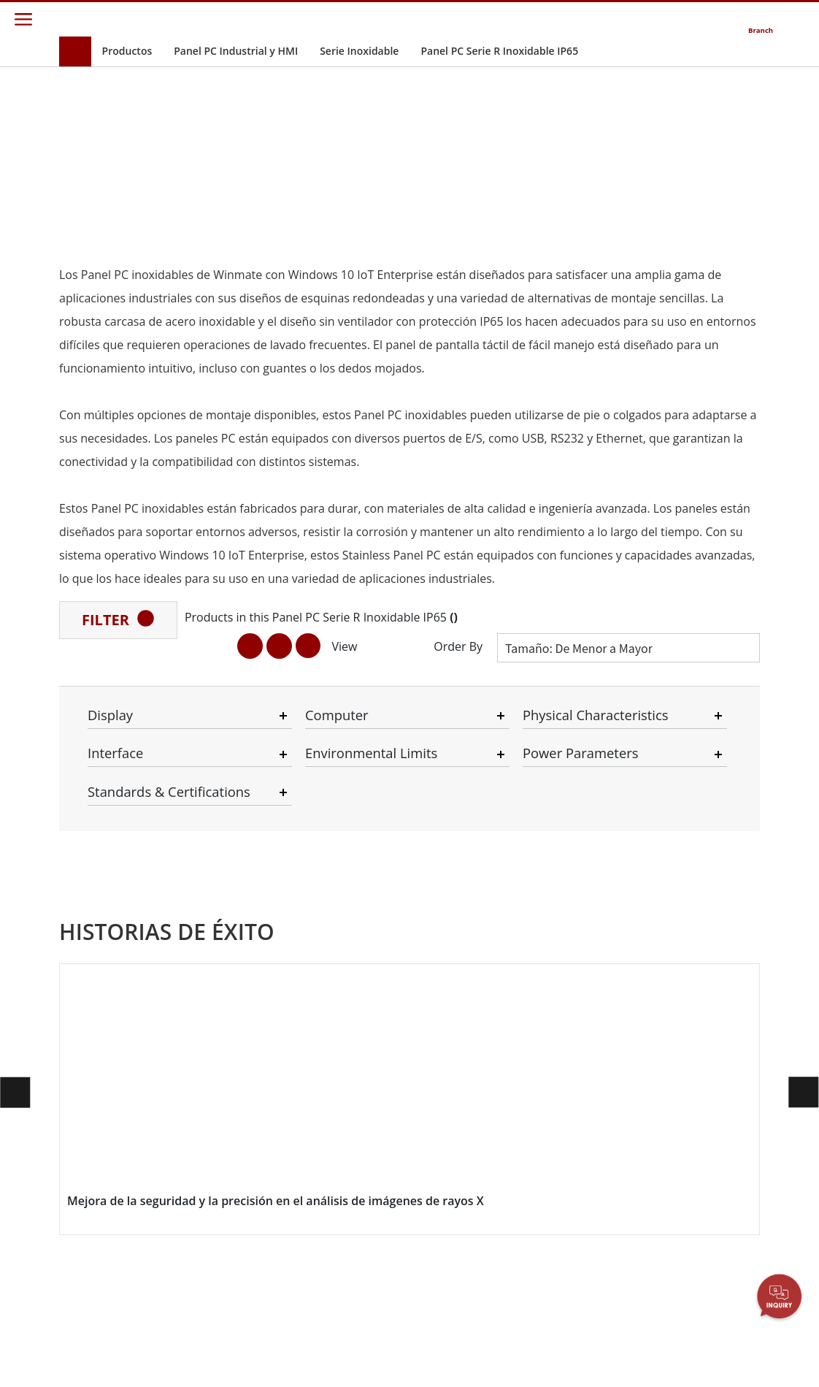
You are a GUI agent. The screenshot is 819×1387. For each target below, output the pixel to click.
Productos (127, 51)
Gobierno (209, 1238)
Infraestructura (222, 1146)
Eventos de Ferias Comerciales (695, 951)
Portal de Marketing (466, 956)
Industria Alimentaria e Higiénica (218, 1039)
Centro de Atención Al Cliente (465, 923)
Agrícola (206, 999)
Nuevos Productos (697, 877)
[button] (390, 778)
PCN (664, 917)
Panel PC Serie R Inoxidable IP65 (499, 51)
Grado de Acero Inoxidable (106, 1103)
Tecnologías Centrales (682, 1030)
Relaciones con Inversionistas (338, 897)
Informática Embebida (96, 984)
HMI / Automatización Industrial (223, 974)
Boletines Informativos (683, 897)
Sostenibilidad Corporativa (336, 923)
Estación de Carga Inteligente (228, 1286)
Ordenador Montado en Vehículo (98, 952)
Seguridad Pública (228, 1078)
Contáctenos (567, 860)
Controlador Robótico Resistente (115, 1037)
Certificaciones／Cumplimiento (693, 1004)
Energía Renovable (230, 1199)
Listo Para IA (216, 921)
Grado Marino (102, 1017)
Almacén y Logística (232, 1118)
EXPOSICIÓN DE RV (698, 984)
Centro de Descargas (445, 897)
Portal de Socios (458, 943)
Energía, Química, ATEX (227, 941)
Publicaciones (686, 931)
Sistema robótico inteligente (226, 1166)
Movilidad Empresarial (97, 866)
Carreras (324, 943)
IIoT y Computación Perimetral (232, 1099)
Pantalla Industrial (111, 886)
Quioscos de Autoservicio (216, 1219)
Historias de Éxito (227, 1306)
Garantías (443, 877)
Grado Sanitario (106, 1003)
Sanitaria (208, 1185)
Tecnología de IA (107, 1083)
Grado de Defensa (112, 926)
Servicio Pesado (223, 1252)
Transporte (213, 1013)
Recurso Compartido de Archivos (456, 983)
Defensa (207, 1132)
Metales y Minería (228, 1266)
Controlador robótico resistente (231, 901)
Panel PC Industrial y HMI (236, 51)
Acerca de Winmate (348, 877)
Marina (204, 1064)
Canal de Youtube (695, 970)
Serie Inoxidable (359, 51)
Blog (664, 1050)
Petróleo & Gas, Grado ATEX (106, 1064)
